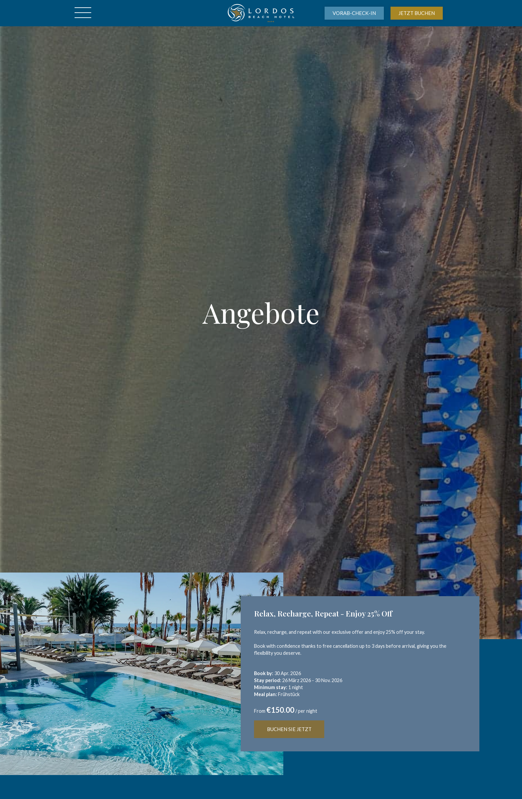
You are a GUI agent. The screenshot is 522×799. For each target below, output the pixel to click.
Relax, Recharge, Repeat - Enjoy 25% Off (323, 613)
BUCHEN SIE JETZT (289, 729)
